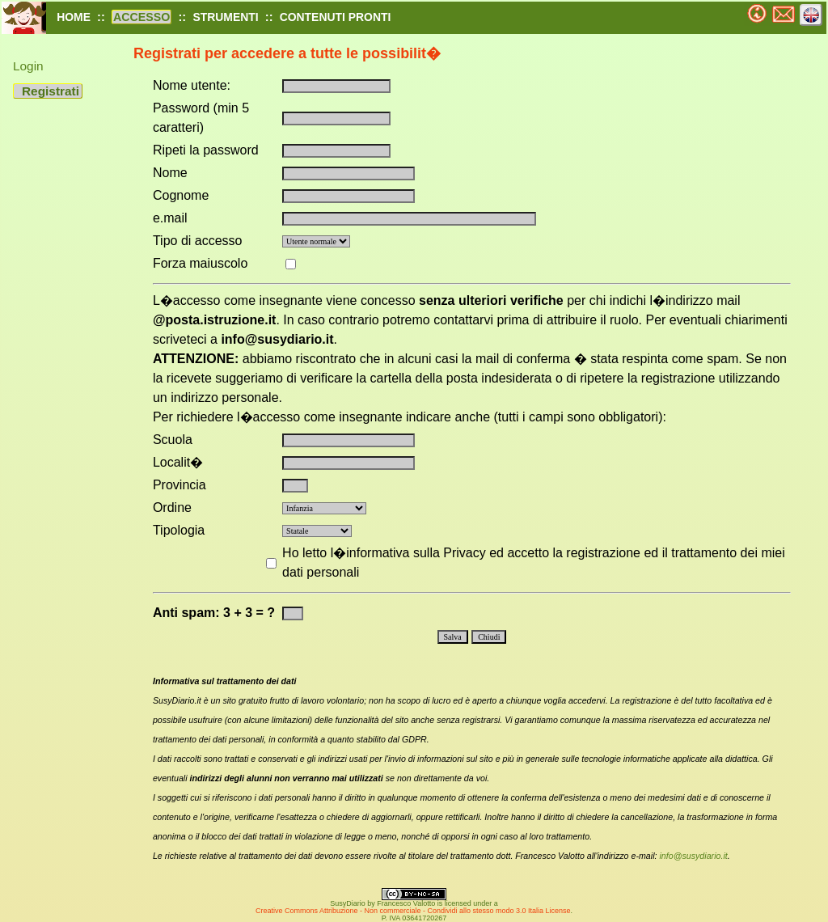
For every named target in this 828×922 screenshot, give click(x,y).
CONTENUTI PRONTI (335, 17)
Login (28, 66)
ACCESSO (141, 17)
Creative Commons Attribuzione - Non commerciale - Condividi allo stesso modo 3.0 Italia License (413, 911)
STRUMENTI (225, 17)
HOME (74, 17)
